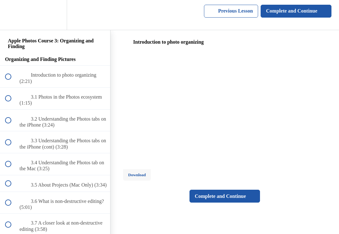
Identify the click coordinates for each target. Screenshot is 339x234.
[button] (11, 15)
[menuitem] (55, 15)
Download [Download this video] (137, 174)
